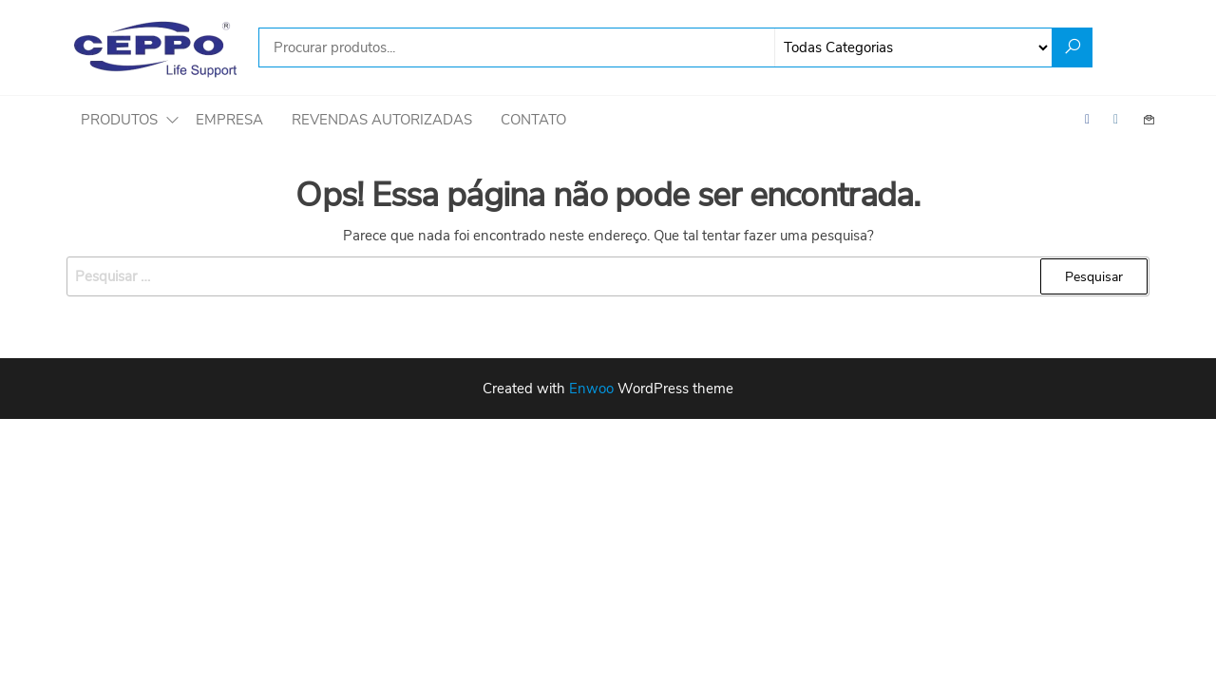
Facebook (1092, 119)
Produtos (119, 119)
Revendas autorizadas (382, 119)
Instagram (1121, 119)
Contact (1149, 119)
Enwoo (591, 388)
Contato (533, 119)
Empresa (229, 119)
